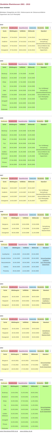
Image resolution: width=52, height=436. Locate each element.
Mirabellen (40, 28)
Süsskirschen (13, 28)
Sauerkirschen (23, 28)
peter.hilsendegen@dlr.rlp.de (9, 431)
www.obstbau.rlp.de (26, 431)
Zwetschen (32, 28)
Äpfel (47, 28)
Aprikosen (4, 64)
